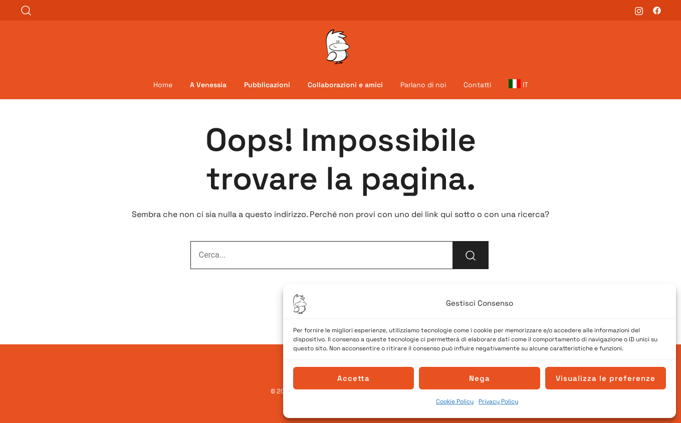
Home (162, 84)
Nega (479, 378)
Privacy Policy (498, 401)
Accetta (353, 378)
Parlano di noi (423, 84)
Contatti (477, 84)
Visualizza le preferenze (605, 378)
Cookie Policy (455, 401)
